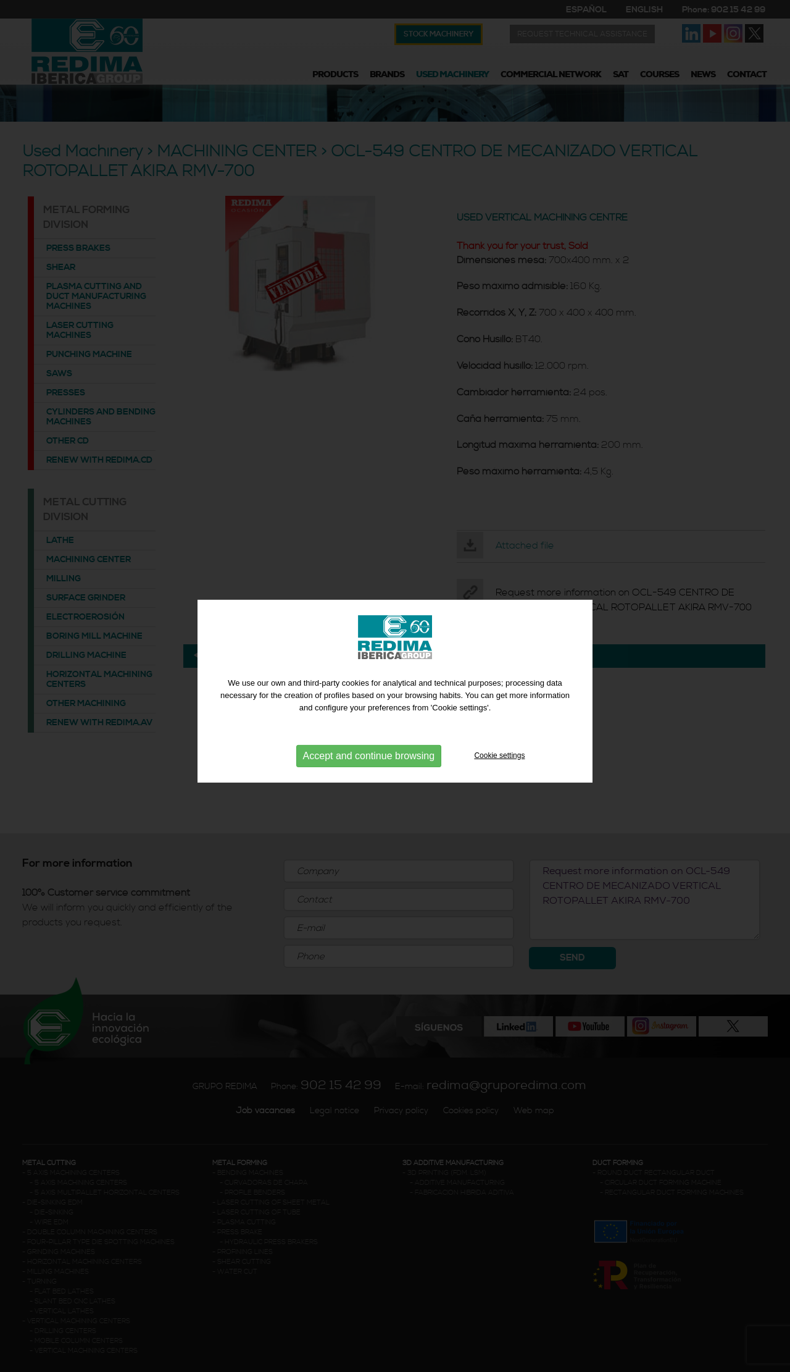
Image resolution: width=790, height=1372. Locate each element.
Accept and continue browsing (368, 762)
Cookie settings (499, 762)
